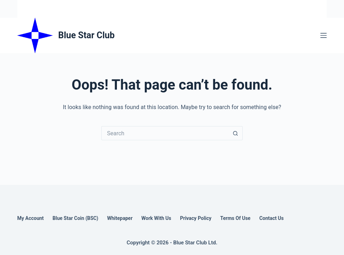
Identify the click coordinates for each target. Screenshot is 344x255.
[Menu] (323, 35)
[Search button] (236, 133)
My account (30, 218)
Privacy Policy (196, 218)
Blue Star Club (86, 35)
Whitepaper (119, 218)
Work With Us (156, 218)
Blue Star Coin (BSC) (75, 218)
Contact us (271, 218)
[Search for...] (165, 133)
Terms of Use (235, 218)
